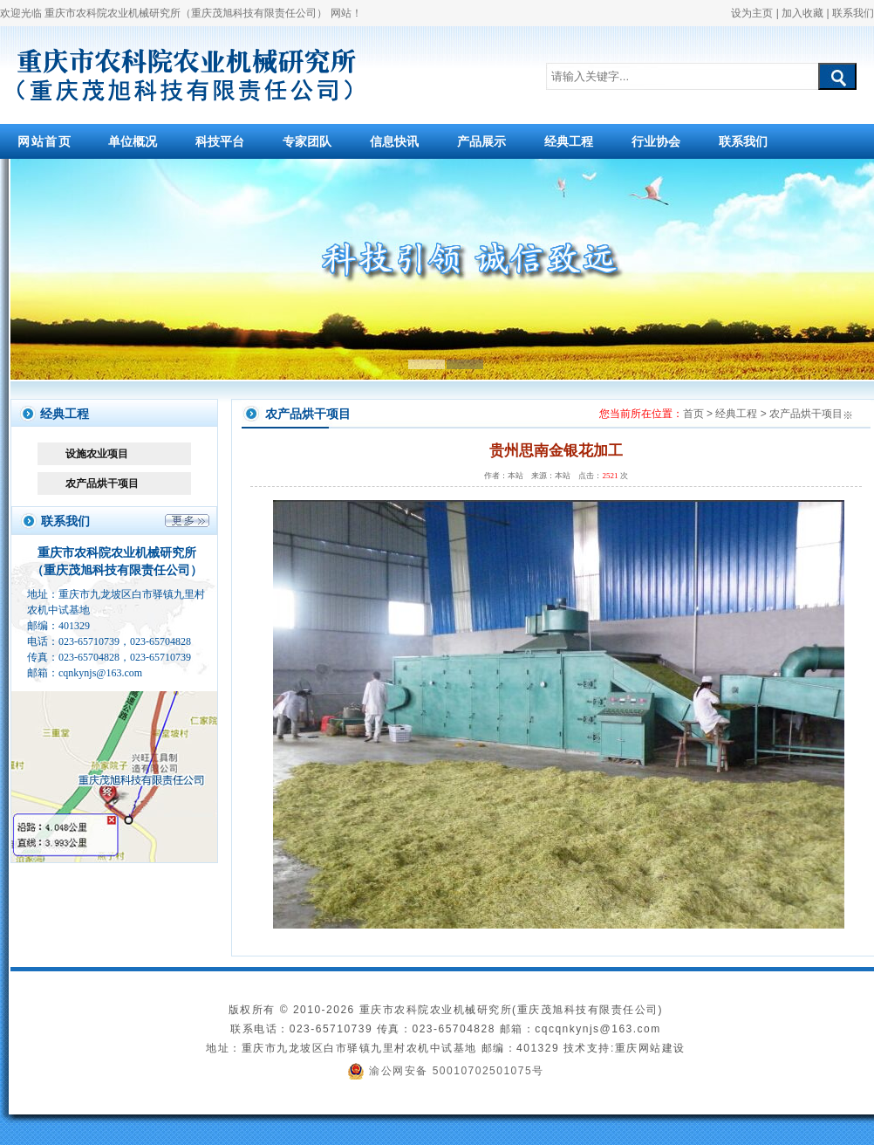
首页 (693, 414)
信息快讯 (394, 141)
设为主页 (752, 13)
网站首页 (44, 141)
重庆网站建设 (650, 1048)
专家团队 (307, 141)
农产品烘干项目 (102, 483)
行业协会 (656, 141)
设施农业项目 (96, 454)
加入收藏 (802, 13)
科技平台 (219, 141)
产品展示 (481, 141)
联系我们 (853, 13)
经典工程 (568, 141)
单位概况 (132, 141)
